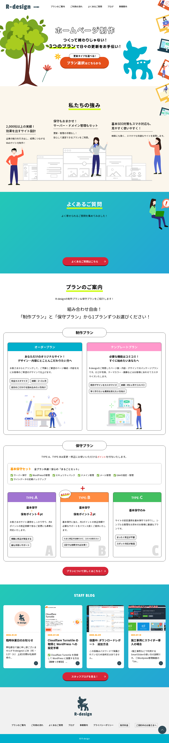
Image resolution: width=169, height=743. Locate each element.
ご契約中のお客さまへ (146, 725)
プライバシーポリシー (103, 725)
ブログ (110, 6)
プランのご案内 (58, 6)
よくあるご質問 (95, 6)
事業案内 (123, 6)
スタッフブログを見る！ (84, 676)
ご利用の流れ (76, 6)
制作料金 (124, 725)
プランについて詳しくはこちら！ (85, 571)
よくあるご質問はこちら (84, 261)
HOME (36, 7)
